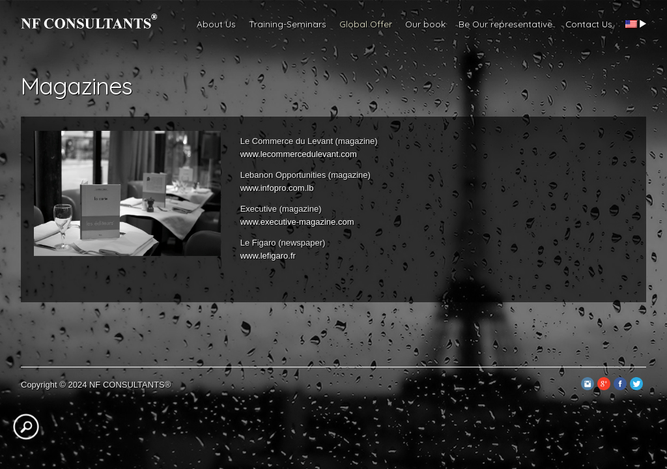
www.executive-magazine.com (297, 222)
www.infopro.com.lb (277, 188)
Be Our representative (505, 23)
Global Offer (365, 23)
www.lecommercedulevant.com (298, 154)
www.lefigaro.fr (268, 256)
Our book (425, 23)
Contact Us (588, 23)
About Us (216, 23)
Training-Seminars (287, 23)
